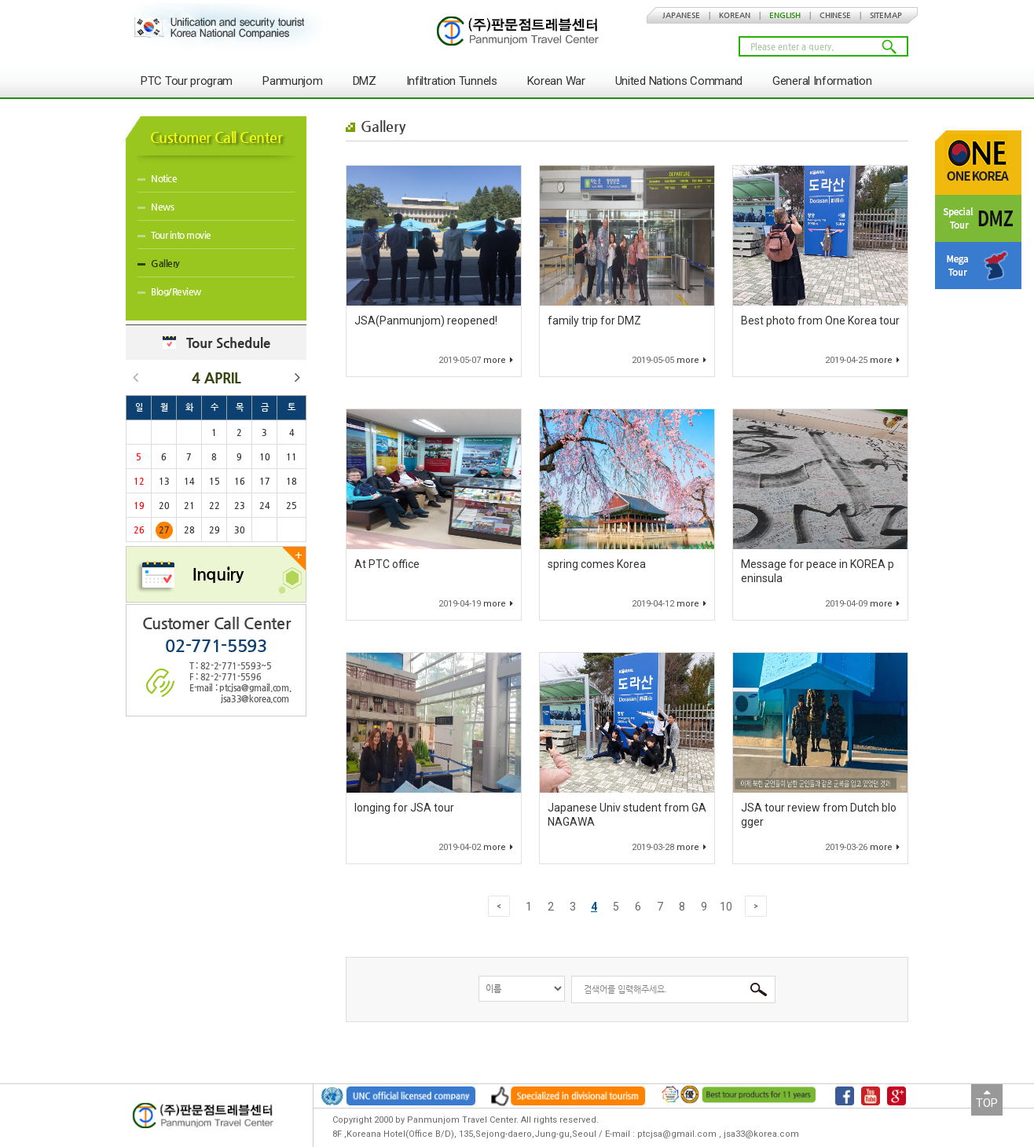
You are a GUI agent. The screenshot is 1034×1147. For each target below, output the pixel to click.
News (156, 206)
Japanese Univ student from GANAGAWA (627, 814)
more (498, 360)
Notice (157, 178)
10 (726, 906)
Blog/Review (169, 291)
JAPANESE (681, 15)
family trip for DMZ (594, 320)
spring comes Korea (597, 564)
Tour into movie (174, 234)
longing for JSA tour (404, 807)
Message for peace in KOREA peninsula (817, 571)
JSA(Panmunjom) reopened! (425, 320)
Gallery (159, 263)
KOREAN (734, 15)
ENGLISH (785, 15)
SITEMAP (886, 15)
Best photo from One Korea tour (820, 320)
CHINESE (835, 15)
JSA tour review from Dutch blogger (818, 814)
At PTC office (387, 564)
